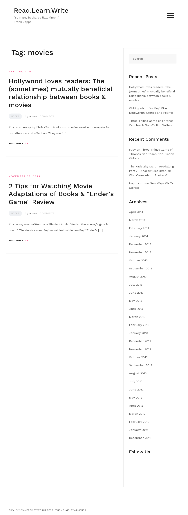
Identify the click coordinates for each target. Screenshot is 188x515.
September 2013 (140, 268)
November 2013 (140, 252)
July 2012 (135, 381)
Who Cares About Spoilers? (148, 175)
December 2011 (140, 438)
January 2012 (138, 430)
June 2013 (136, 292)
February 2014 (139, 228)
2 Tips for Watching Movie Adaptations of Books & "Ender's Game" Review (61, 194)
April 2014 (136, 212)
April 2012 (136, 405)
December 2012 (140, 341)
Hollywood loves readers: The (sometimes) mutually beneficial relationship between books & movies (60, 93)
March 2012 (137, 413)
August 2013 (138, 276)
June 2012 (136, 389)
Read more (18, 143)
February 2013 (139, 325)
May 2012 (135, 397)
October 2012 (138, 357)
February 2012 (139, 421)
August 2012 (138, 373)
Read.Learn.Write (41, 10)
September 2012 (140, 365)
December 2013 (140, 244)
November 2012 (140, 349)
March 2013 (137, 317)
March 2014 (137, 220)
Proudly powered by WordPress (31, 510)
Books (15, 116)
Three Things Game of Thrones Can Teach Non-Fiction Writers (151, 154)
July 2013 (135, 284)
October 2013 (138, 260)
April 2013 (136, 309)
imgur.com (136, 183)
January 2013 (138, 333)
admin (33, 116)
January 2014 (138, 236)
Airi (67, 510)
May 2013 (135, 300)
